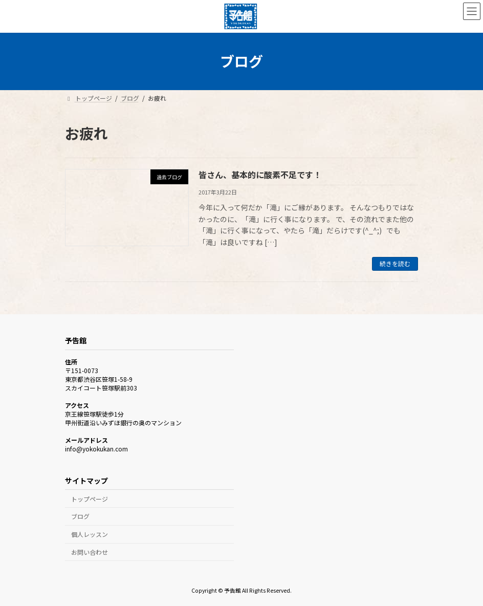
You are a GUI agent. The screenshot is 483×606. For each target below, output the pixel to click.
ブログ (80, 516)
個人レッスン (89, 534)
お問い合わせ (89, 552)
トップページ (89, 498)
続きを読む (395, 263)
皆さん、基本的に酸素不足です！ (260, 174)
